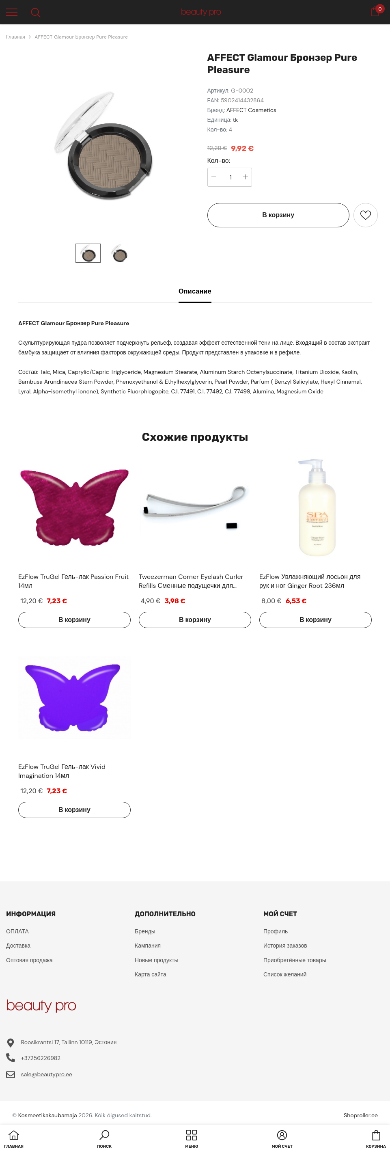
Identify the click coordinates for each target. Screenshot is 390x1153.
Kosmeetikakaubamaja (47, 1115)
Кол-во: (219, 161)
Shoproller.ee (361, 1115)
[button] (104, 1140)
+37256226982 (40, 1058)
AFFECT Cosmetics (251, 110)
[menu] (11, 11)
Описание (195, 291)
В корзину (278, 215)
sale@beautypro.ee (46, 1074)
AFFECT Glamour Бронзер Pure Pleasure (81, 37)
